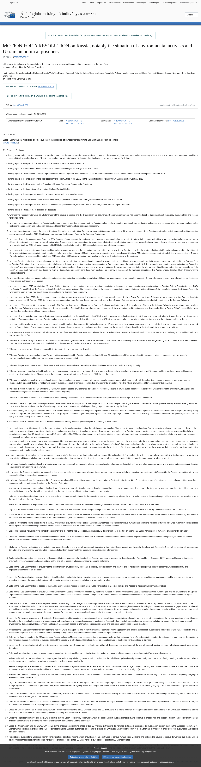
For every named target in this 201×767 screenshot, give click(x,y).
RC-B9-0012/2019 (46, 86)
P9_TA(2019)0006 (176, 121)
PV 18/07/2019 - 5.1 (73, 121)
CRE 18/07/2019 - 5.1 (74, 124)
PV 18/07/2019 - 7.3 (121, 121)
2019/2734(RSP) (21, 57)
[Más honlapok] (188, 3)
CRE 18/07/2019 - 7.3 (122, 124)
